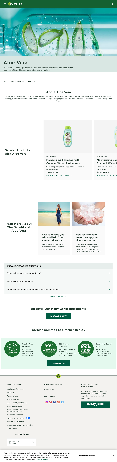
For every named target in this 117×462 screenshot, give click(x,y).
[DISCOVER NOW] (58, 316)
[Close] (113, 455)
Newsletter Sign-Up (95, 405)
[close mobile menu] (5, 4)
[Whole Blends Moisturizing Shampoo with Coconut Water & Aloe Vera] (68, 147)
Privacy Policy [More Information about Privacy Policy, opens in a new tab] (42, 460)
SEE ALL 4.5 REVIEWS (64, 175)
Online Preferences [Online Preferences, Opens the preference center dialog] (87, 455)
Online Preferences (15, 389)
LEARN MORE (58, 363)
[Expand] (58, 273)
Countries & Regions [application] (14, 442)
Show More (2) (58, 296)
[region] (58, 456)
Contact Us (49, 389)
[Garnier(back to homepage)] (14, 4)
